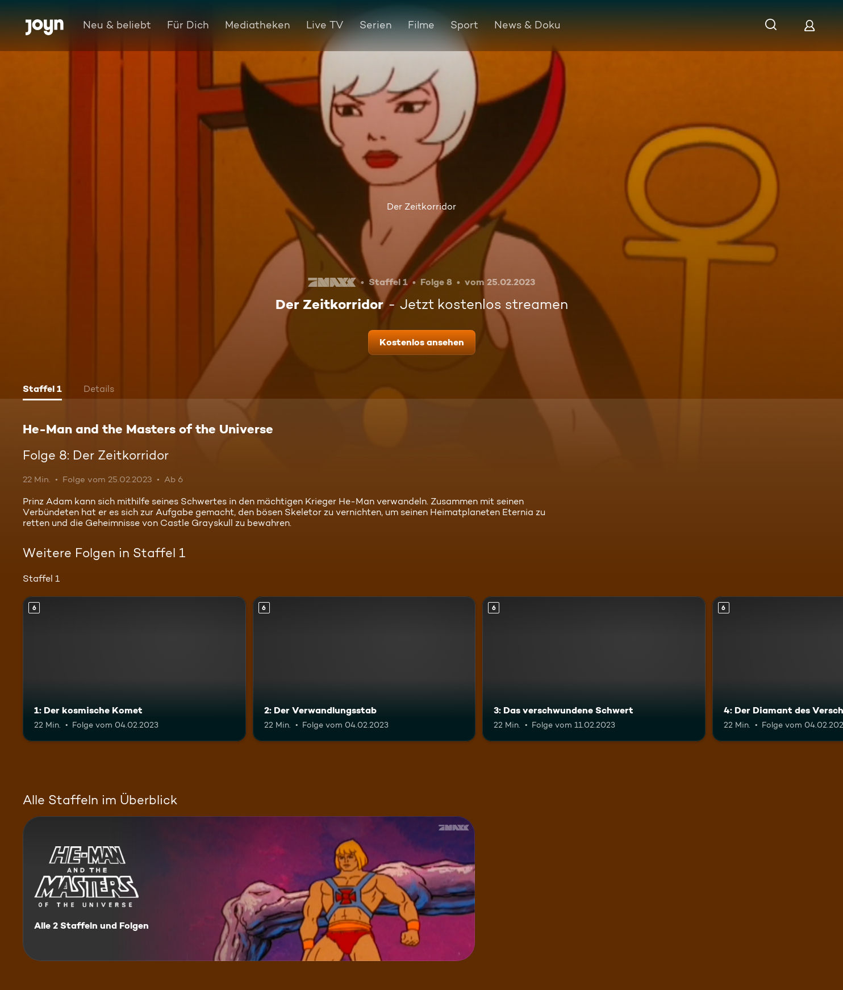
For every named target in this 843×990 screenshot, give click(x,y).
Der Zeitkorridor (421, 206)
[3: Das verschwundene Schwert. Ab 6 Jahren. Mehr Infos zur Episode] (594, 668)
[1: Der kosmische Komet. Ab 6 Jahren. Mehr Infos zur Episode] (134, 668)
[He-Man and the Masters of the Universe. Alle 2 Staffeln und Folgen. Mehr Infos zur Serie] (249, 888)
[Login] (809, 25)
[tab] (42, 390)
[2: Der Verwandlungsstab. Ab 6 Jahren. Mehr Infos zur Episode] (364, 668)
